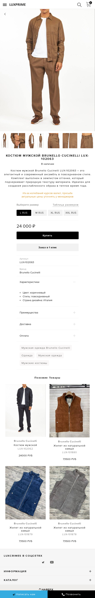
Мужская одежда (50, 355)
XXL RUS (71, 212)
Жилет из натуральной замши (69, 447)
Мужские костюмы (34, 362)
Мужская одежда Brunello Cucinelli (46, 347)
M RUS (39, 212)
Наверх (47, 589)
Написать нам (23, 594)
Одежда (27, 355)
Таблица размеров (66, 204)
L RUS (24, 212)
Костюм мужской (25, 445)
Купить (47, 235)
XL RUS (55, 212)
